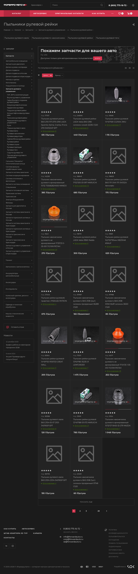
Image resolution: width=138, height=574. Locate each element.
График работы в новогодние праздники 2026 (18, 346)
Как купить (10, 529)
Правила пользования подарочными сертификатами (118, 546)
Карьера (37, 533)
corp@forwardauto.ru (73, 539)
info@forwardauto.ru (73, 537)
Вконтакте (6, 546)
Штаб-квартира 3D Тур (16, 533)
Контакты (9, 538)
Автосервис (28, 529)
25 (99, 511)
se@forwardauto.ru (72, 542)
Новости (8, 335)
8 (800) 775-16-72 (117, 5)
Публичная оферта (116, 553)
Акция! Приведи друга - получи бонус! (16, 358)
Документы (113, 557)
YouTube (12, 546)
